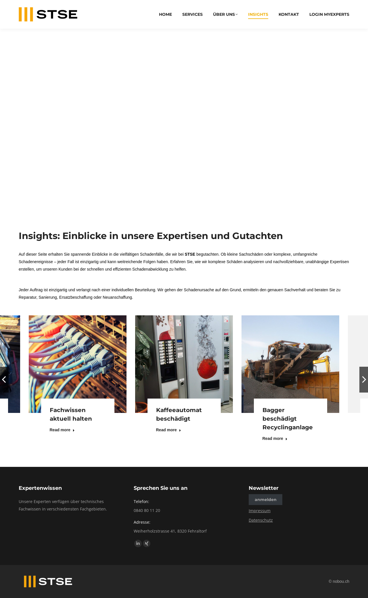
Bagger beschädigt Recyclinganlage (287, 419)
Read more (62, 430)
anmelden (266, 499)
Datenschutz (261, 520)
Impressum (260, 510)
